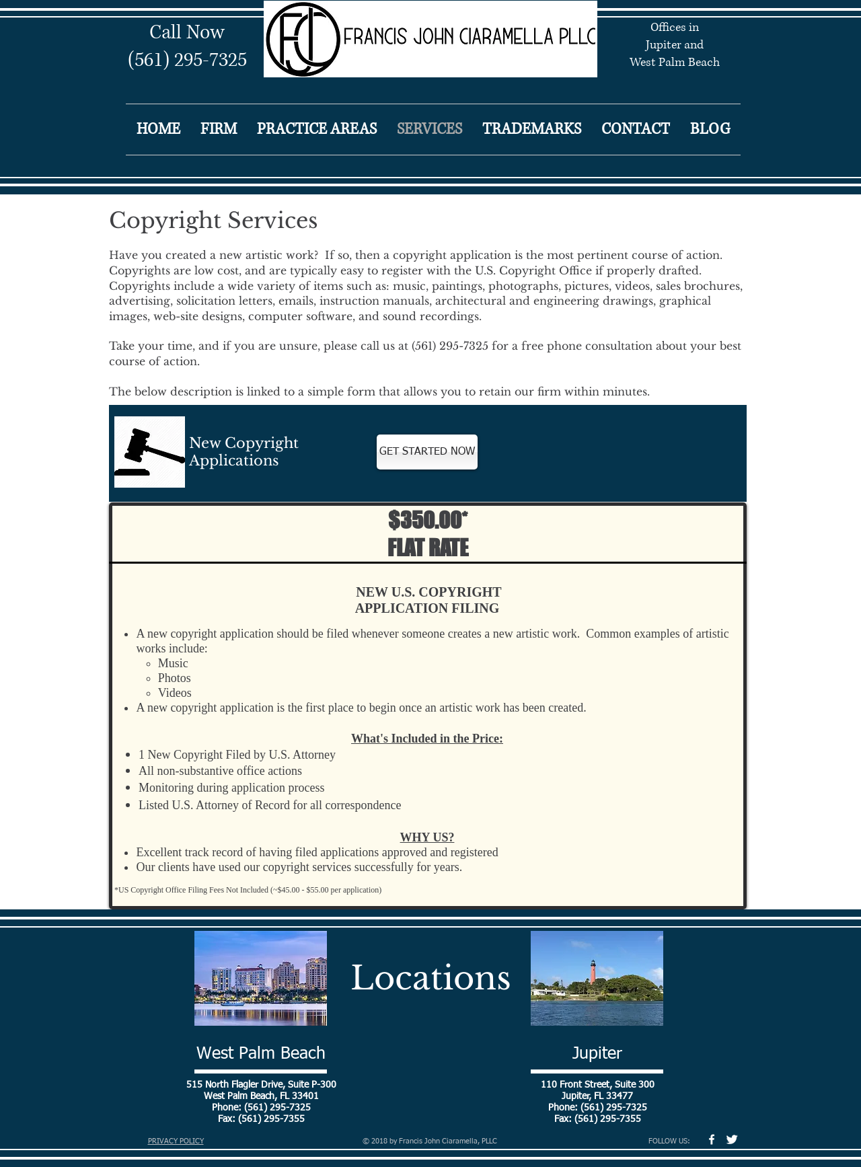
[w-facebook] (711, 1139)
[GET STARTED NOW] (427, 452)
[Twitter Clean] (732, 1139)
